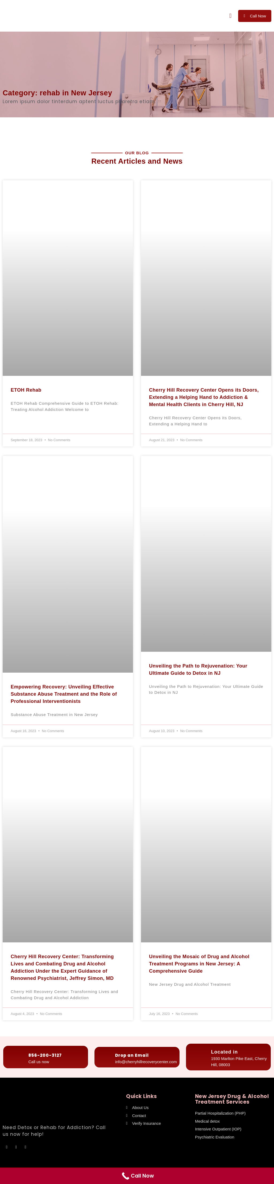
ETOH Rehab (26, 390)
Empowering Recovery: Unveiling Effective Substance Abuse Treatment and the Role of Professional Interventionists (64, 694)
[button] (230, 16)
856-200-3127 (45, 1055)
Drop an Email (132, 1055)
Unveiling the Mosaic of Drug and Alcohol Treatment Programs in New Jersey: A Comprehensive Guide (199, 964)
